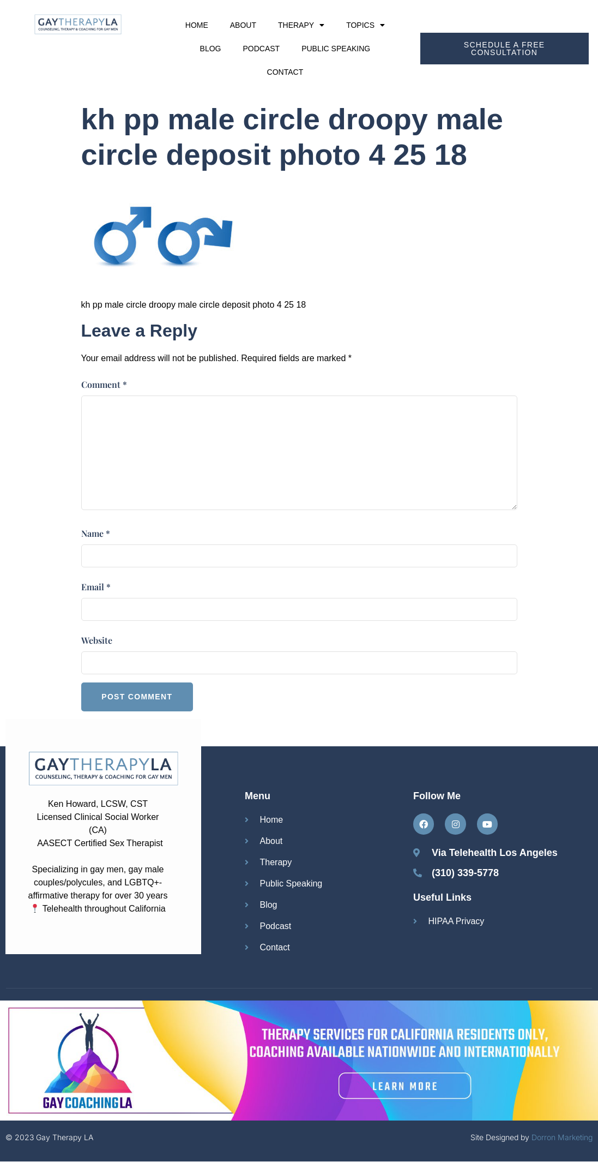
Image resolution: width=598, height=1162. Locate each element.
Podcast (261, 48)
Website (96, 640)
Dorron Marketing (562, 1137)
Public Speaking (335, 48)
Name (95, 533)
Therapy (301, 25)
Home (196, 25)
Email (96, 586)
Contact (285, 72)
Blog (210, 48)
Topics (365, 25)
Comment (104, 384)
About (243, 25)
